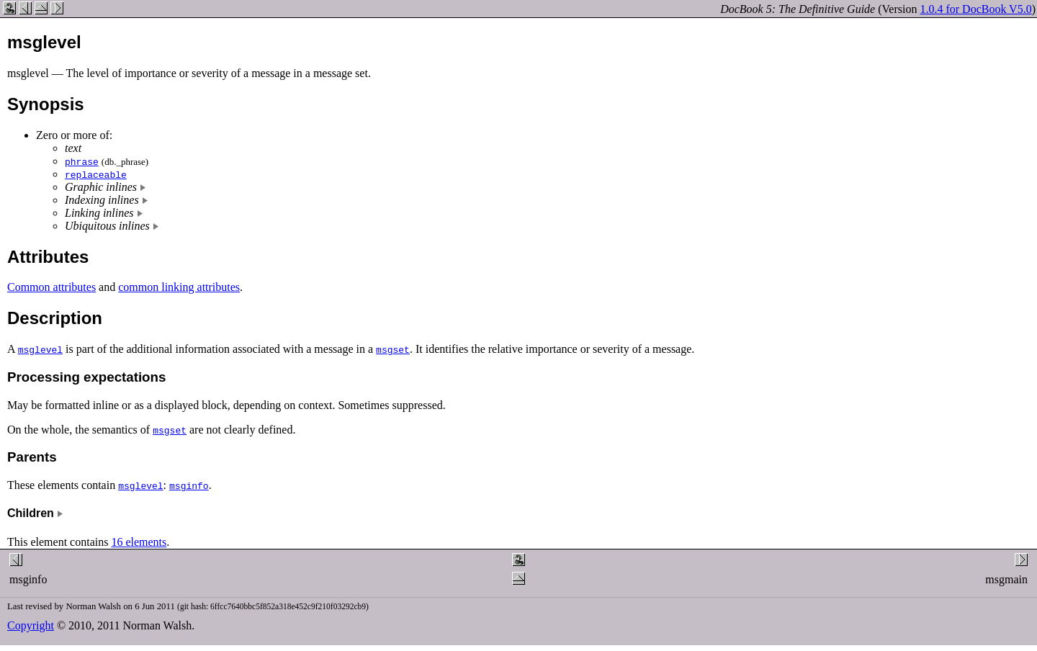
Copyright (30, 625)
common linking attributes (179, 287)
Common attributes (51, 287)
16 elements (138, 542)
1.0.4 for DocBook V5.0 (975, 9)
